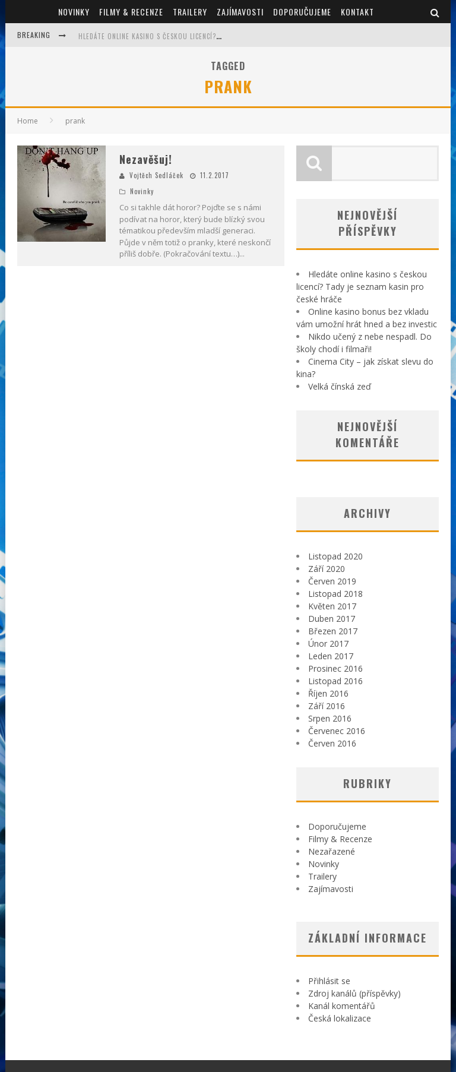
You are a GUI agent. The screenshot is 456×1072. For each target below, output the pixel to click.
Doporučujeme (302, 11)
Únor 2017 (328, 643)
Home (27, 121)
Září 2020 (326, 568)
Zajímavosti (240, 11)
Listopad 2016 (335, 681)
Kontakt (357, 11)
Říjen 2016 (328, 693)
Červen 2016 (332, 743)
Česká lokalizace (339, 1018)
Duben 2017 (331, 618)
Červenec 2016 (336, 730)
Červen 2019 (332, 581)
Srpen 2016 (330, 718)
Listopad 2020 (335, 556)
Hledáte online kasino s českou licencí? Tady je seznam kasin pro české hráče (213, 36)
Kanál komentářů (341, 1005)
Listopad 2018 (335, 593)
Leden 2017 (330, 656)
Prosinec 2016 (335, 668)
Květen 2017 (332, 606)
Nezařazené (331, 851)
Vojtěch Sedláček (156, 175)
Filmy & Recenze (131, 11)
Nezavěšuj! (145, 159)
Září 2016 (326, 705)
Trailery (190, 11)
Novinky (74, 11)
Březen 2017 (332, 631)
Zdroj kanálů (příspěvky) (354, 993)
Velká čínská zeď (339, 386)
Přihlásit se (329, 980)
